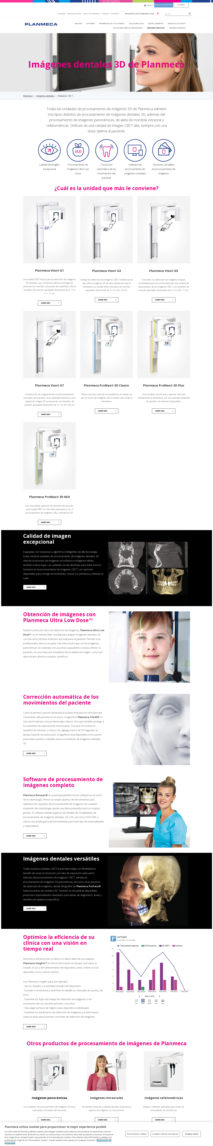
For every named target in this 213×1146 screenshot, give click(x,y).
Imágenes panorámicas (49, 1098)
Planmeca (27, 95)
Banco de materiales (92, 13)
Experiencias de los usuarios (112, 23)
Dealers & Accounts (177, 23)
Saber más (45, 303)
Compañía (61, 13)
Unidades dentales (177, 28)
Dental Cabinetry (155, 23)
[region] (106, 1134)
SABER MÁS (102, 300)
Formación (115, 13)
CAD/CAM (78, 23)
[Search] (189, 13)
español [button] (148, 5)
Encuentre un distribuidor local (140, 14)
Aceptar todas (191, 1133)
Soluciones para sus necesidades (128, 28)
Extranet (181, 5)
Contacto (105, 13)
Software (90, 23)
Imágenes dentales (156, 28)
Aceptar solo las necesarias (165, 1133)
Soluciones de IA (136, 23)
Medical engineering (163, 5)
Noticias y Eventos (74, 13)
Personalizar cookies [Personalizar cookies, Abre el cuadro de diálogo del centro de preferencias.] (137, 1133)
